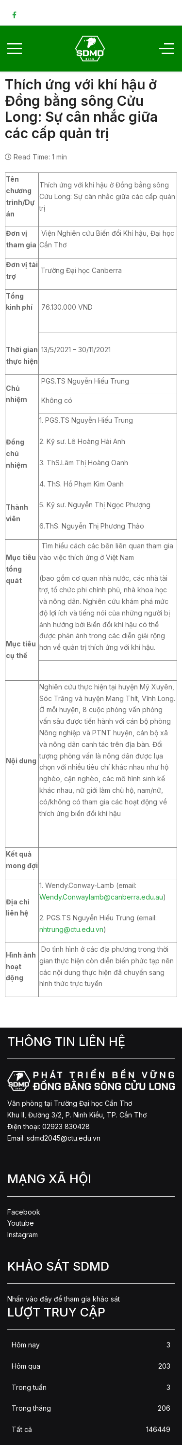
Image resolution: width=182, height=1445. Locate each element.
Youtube (20, 1223)
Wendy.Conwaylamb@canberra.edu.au (101, 897)
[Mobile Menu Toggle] (14, 48)
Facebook (23, 1212)
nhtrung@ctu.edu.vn (71, 929)
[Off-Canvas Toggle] (166, 48)
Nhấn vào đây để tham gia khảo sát (63, 1299)
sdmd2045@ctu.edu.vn (63, 1138)
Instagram (22, 1234)
